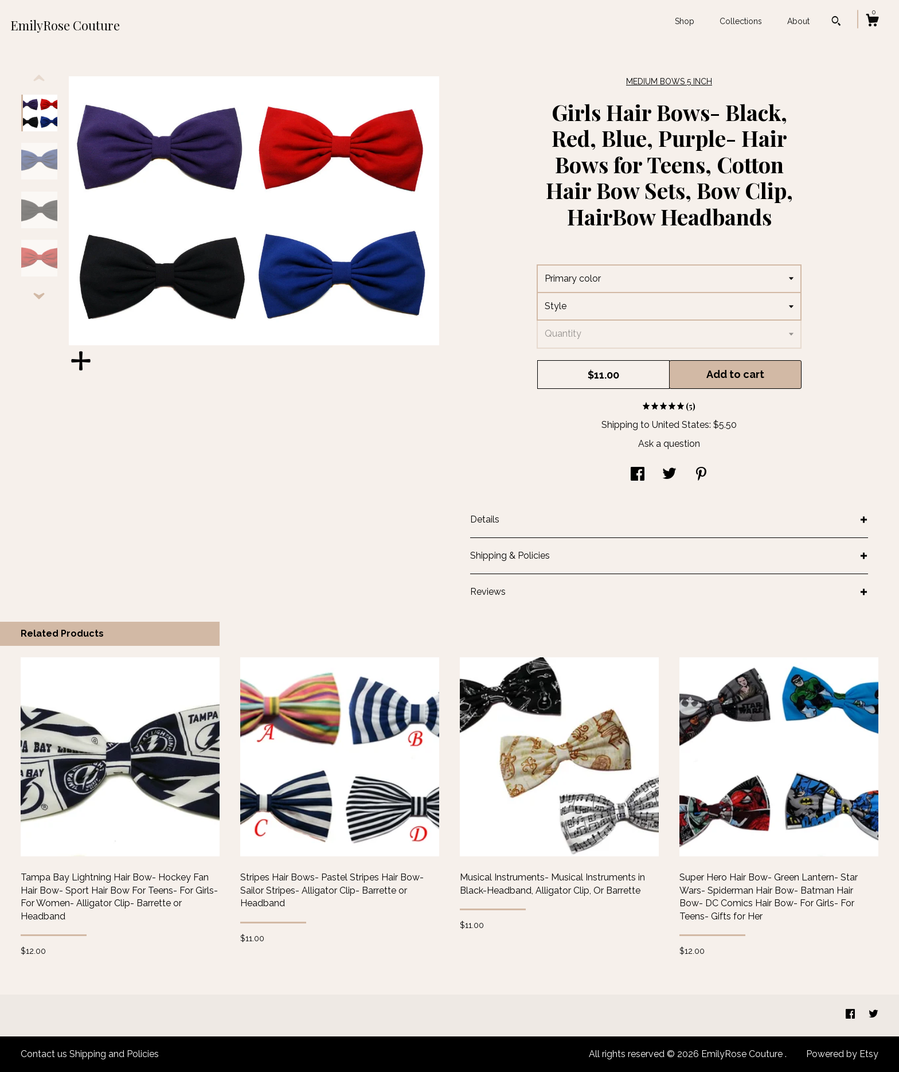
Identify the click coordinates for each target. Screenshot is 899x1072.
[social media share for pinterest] (701, 475)
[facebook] (851, 1014)
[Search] (836, 22)
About (798, 21)
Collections (741, 21)
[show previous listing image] (39, 79)
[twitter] (873, 1014)
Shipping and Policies (114, 1053)
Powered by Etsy (842, 1053)
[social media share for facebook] (637, 475)
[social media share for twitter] (669, 475)
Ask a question (669, 443)
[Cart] (872, 21)
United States (680, 424)
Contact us (44, 1053)
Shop (684, 21)
